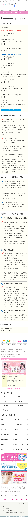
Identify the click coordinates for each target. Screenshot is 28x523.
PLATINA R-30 (18, 449)
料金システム (18, 401)
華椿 (16, 434)
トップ (2, 12)
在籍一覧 (3, 401)
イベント (21, 12)
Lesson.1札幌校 (19, 424)
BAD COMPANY (5, 434)
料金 (16, 12)
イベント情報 (4, 405)
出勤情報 (17, 396)
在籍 (11, 12)
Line (2, 449)
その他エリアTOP (19, 499)
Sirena (2, 444)
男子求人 (24, 10)
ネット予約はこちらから (11, 110)
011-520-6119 (8, 328)
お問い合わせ (4, 410)
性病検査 (16, 495)
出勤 (7, 12)
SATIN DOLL (18, 419)
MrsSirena (3, 429)
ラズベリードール (19, 444)
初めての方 (10, 10)
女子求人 (17, 10)
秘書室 (2, 424)
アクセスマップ (19, 405)
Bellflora (3, 419)
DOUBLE (17, 429)
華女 (16, 439)
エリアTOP (3, 499)
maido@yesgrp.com (11, 331)
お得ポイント (3, 10)
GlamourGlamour (5, 439)
